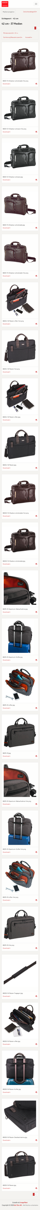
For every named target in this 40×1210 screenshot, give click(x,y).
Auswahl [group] (28, 37)
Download (6, 84)
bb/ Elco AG (18, 1205)
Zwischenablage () (30, 12)
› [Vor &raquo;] (37, 1194)
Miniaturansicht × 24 (10, 33)
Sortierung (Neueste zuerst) (12, 37)
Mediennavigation (8, 12)
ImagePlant (24, 1202)
